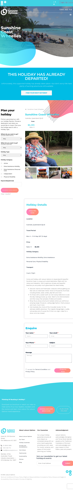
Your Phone (30, 342)
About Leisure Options (25, 436)
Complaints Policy (46, 477)
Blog (20, 462)
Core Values (22, 450)
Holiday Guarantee (24, 442)
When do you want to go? (9, 143)
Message (29, 352)
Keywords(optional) (7, 180)
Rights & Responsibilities (31, 477)
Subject (52, 342)
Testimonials (22, 453)
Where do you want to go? (9, 134)
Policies (21, 459)
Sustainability (23, 456)
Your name (30, 333)
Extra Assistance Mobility (10, 166)
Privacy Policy (30, 371)
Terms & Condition (41, 369)
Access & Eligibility (26, 479)
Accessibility (5, 479)
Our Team (22, 439)
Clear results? (6, 194)
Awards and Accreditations (23, 446)
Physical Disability (8, 176)
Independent (6, 173)
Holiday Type (5, 151)
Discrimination (14, 479)
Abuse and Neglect (59, 477)
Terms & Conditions (7, 477)
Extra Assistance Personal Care (10, 170)
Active (4, 163)
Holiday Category (6, 159)
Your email (54, 333)
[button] (70, 14)
